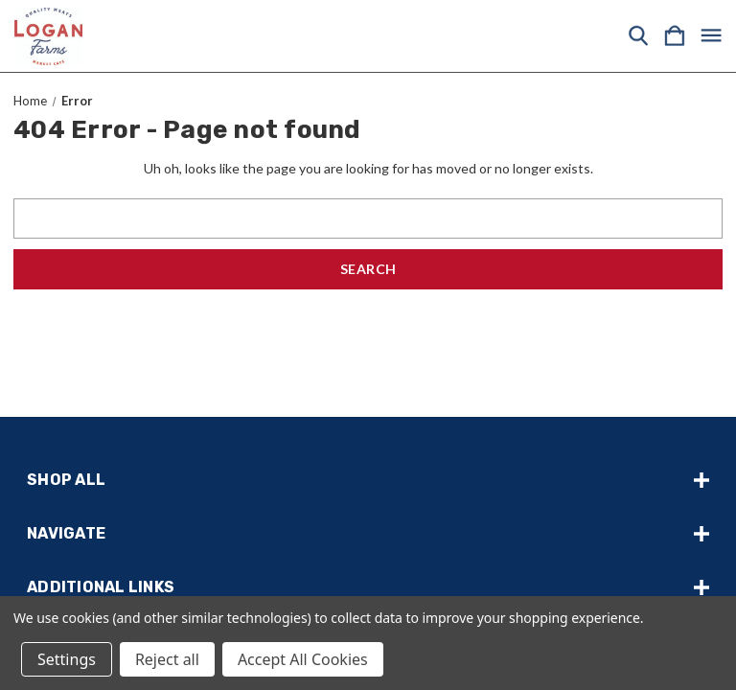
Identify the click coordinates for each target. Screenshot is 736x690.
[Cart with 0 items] (674, 36)
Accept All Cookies (303, 659)
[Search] (638, 36)
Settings (66, 659)
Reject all (167, 659)
